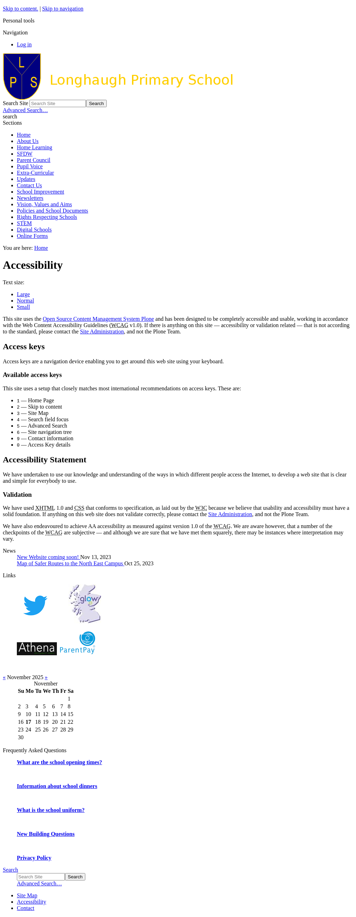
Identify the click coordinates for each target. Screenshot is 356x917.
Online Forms (32, 236)
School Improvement (40, 192)
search (10, 116)
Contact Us (29, 185)
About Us (28, 141)
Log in (24, 44)
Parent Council (34, 160)
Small (23, 307)
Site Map (27, 895)
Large (23, 294)
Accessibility (31, 902)
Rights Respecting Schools (47, 217)
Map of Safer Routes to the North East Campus (70, 563)
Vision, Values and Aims (44, 204)
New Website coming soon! (48, 557)
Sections (12, 123)
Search (10, 870)
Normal (25, 301)
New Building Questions (45, 834)
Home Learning (34, 147)
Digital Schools (34, 230)
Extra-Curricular (35, 173)
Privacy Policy (34, 858)
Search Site (15, 103)
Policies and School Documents (52, 211)
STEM (24, 223)
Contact (25, 908)
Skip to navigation (62, 9)
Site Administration (102, 331)
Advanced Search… (25, 110)
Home (24, 135)
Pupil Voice (30, 166)
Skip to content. (20, 9)
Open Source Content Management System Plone (98, 319)
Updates (26, 179)
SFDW (24, 154)
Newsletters (30, 198)
